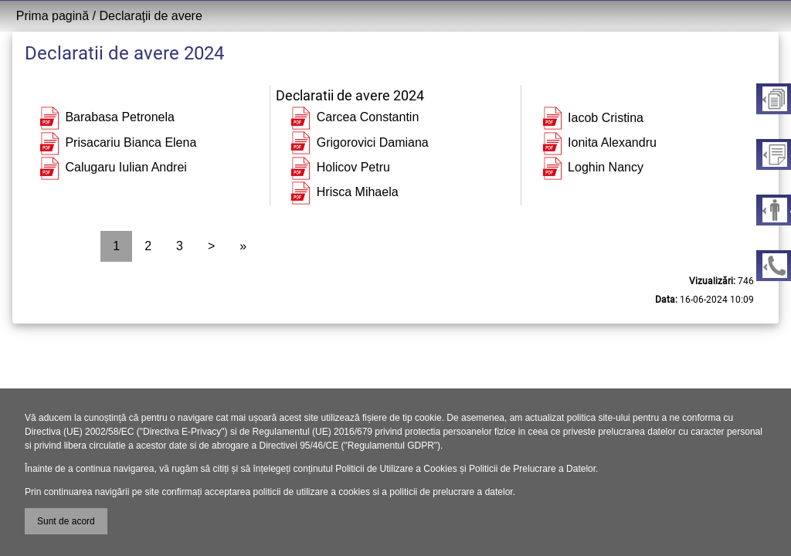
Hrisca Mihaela (343, 191)
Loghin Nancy (591, 167)
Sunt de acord (66, 521)
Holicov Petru (339, 167)
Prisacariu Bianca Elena (116, 142)
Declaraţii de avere (150, 15)
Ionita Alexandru (598, 142)
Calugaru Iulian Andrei (112, 167)
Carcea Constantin (353, 117)
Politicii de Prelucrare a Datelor (532, 468)
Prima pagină (52, 15)
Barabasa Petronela (106, 117)
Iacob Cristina (591, 117)
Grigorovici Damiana (358, 142)
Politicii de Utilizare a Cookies (396, 468)
